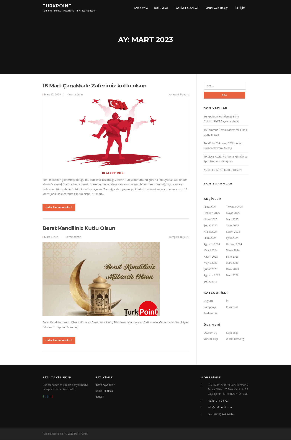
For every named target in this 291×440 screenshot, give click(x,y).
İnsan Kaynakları (105, 385)
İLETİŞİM (240, 8)
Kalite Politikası (104, 391)
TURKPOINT (57, 5)
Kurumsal (232, 307)
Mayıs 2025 (233, 213)
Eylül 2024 (232, 238)
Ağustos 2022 (212, 275)
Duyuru (184, 94)
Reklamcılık (210, 313)
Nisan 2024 (233, 251)
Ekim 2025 (210, 207)
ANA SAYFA (141, 8)
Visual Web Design (217, 8)
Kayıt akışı (232, 333)
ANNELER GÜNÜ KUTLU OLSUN (223, 170)
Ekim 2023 (232, 257)
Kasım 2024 (233, 232)
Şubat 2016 (210, 282)
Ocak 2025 (232, 226)
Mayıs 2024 (210, 251)
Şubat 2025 (210, 226)
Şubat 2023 (210, 269)
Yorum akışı (211, 339)
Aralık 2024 (210, 232)
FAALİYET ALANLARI (187, 8)
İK (227, 301)
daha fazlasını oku (58, 207)
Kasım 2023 (211, 257)
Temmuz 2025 (234, 207)
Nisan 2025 (210, 219)
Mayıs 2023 (210, 263)
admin (79, 94)
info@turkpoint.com (220, 407)
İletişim (99, 397)
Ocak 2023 (232, 269)
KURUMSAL (161, 8)
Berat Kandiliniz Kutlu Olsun (78, 228)
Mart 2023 (232, 263)
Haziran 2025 (212, 213)
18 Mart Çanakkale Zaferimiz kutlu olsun (94, 86)
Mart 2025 (232, 219)
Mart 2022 (232, 275)
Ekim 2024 (210, 238)
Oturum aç (210, 333)
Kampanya (210, 307)
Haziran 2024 (234, 244)
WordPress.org (235, 339)
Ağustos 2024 (212, 244)
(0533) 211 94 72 (218, 401)
